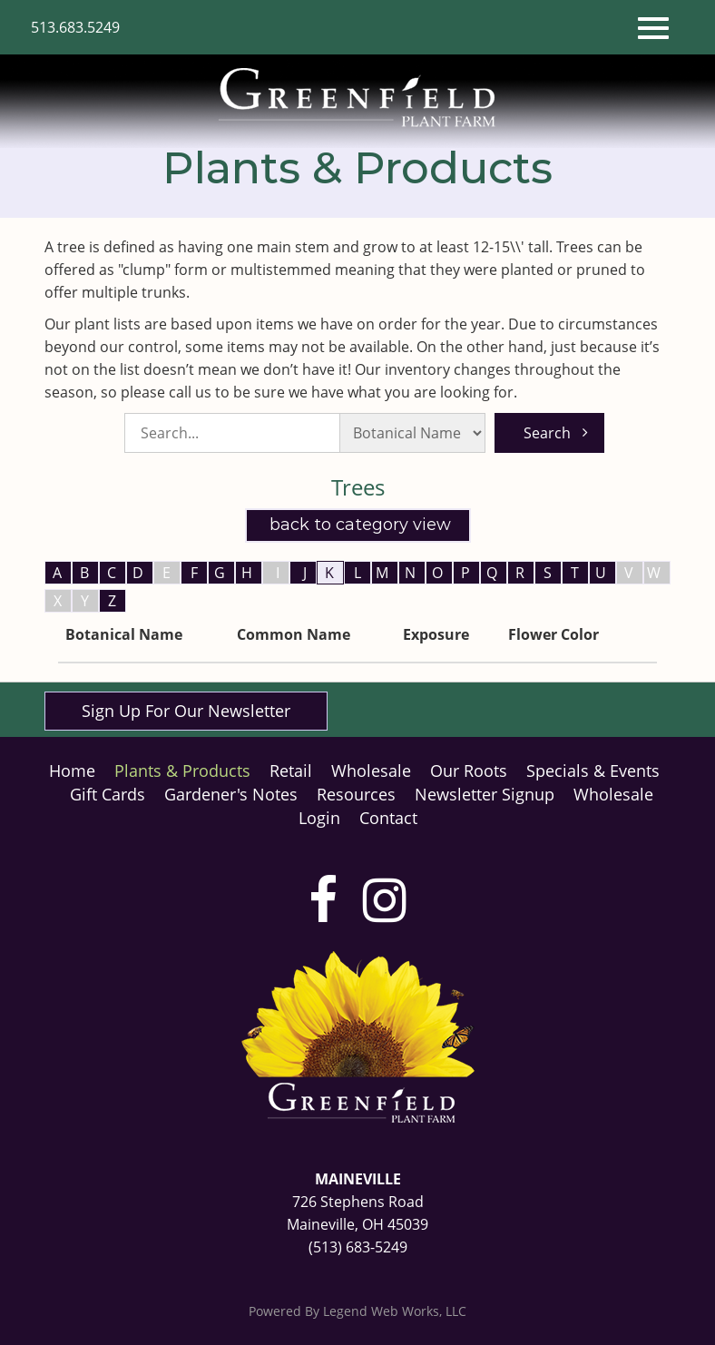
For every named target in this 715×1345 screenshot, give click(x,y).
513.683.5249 (75, 27)
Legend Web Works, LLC (394, 1311)
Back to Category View (358, 525)
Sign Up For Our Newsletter (186, 711)
